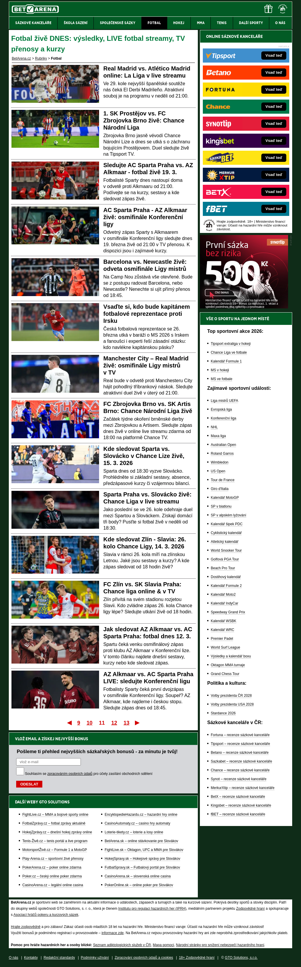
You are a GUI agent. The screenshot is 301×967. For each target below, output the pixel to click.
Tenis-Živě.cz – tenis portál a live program (54, 841)
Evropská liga (221, 409)
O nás (13, 958)
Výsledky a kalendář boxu (231, 656)
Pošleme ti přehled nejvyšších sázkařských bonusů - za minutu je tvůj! (97, 751)
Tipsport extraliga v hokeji (231, 344)
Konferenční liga (223, 418)
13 (126, 723)
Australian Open (223, 445)
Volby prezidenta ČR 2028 (231, 696)
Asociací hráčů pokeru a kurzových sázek (46, 915)
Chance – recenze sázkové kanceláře (240, 770)
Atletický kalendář (224, 542)
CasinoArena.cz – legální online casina (52, 885)
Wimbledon (219, 462)
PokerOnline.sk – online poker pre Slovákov (139, 885)
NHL (214, 427)
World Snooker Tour (226, 550)
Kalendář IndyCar (224, 603)
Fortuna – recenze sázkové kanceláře (240, 735)
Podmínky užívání (95, 958)
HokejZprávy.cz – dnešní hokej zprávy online (57, 832)
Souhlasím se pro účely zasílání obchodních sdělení (89, 774)
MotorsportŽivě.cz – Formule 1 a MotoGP (54, 850)
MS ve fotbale (221, 379)
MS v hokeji (220, 370)
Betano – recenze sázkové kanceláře (240, 753)
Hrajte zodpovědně (26, 927)
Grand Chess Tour (225, 674)
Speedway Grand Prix (228, 612)
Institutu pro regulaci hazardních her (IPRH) (152, 908)
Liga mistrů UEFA (224, 401)
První (69, 723)
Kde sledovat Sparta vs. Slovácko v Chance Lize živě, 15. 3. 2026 (144, 456)
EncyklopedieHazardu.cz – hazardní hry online (141, 814)
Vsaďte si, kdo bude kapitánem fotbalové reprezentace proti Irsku (146, 313)
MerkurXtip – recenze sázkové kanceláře (243, 788)
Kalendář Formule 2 (226, 586)
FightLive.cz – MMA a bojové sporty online (55, 814)
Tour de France (223, 480)
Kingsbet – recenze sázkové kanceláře (241, 805)
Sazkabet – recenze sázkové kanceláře (241, 761)
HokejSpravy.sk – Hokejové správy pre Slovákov (142, 859)
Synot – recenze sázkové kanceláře (238, 779)
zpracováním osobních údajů (69, 774)
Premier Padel (222, 639)
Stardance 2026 (223, 713)
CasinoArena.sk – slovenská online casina (138, 876)
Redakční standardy (59, 958)
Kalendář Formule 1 (226, 361)
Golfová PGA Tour (225, 559)
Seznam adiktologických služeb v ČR (122, 945)
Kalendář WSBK (223, 621)
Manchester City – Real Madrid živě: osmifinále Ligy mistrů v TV (146, 365)
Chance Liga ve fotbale (229, 352)
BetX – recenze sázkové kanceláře (238, 797)
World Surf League (225, 647)
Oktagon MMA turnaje (228, 665)
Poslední (138, 723)
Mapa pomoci (163, 945)
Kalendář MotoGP (225, 498)
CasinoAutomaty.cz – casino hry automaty (137, 823)
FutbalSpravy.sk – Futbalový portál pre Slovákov (142, 867)
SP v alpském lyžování (228, 515)
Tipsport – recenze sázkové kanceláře (240, 744)
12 (114, 723)
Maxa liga (218, 436)
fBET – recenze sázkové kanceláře (238, 814)
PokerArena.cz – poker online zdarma (51, 867)
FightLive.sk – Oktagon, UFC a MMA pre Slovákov (144, 850)
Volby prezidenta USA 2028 (232, 704)
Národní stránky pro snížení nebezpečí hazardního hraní (220, 945)
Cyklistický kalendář (226, 533)
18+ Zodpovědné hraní (197, 958)
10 (90, 723)
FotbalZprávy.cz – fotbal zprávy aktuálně (54, 823)
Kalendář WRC (222, 630)
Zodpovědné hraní (250, 908)
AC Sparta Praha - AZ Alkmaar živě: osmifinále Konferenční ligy (145, 217)
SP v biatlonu (221, 506)
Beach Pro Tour (223, 568)
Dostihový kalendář (226, 577)
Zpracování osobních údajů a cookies (144, 958)
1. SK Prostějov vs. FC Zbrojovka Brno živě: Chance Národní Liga (144, 120)
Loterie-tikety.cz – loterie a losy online (134, 832)
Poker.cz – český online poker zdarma (52, 876)
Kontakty (31, 958)
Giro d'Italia (219, 489)
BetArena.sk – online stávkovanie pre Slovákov (141, 841)
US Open (218, 471)
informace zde (112, 933)
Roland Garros (222, 453)
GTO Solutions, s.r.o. (241, 958)
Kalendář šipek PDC (227, 524)
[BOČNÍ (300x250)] (244, 307)
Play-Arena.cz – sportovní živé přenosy (52, 859)
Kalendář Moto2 (223, 594)
